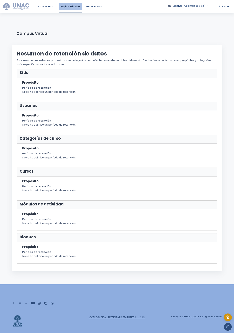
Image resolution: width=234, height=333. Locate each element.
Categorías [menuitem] (44, 6)
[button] (188, 6)
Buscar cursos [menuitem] (94, 6)
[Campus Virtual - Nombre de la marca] (16, 6)
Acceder (224, 6)
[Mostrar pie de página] (228, 327)
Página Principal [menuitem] (70, 6)
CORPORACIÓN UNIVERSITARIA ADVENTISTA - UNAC (117, 317)
